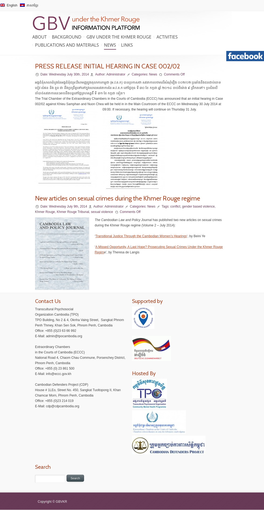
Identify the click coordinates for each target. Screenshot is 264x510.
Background (66, 37)
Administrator (116, 74)
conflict (175, 206)
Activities (167, 37)
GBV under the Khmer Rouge (118, 37)
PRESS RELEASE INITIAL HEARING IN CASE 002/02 (107, 66)
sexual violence (102, 212)
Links (127, 45)
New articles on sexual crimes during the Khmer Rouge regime (117, 198)
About (39, 37)
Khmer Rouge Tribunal (73, 212)
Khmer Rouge (45, 212)
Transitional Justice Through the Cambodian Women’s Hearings (141, 236)
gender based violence (198, 206)
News (110, 45)
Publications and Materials (67, 45)
